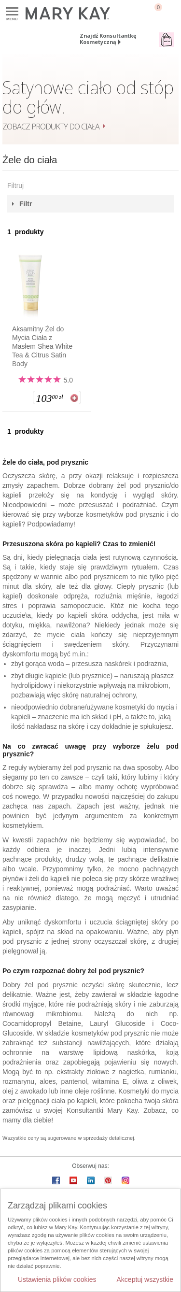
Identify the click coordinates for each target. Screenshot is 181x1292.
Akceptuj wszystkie (145, 1279)
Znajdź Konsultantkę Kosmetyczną (108, 38)
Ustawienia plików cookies (57, 1279)
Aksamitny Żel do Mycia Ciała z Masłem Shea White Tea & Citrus (42, 346)
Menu (12, 11)
